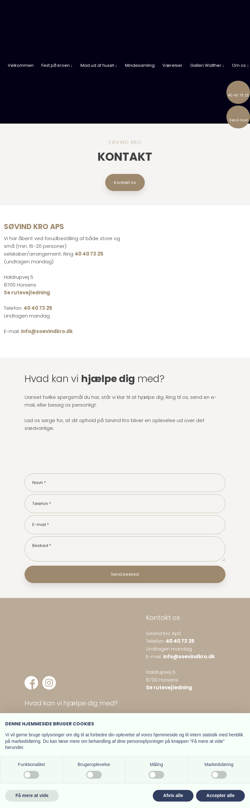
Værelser (172, 65)
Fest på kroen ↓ (57, 65)
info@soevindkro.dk (47, 331)
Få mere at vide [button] (32, 795)
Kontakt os (125, 182)
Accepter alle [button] (220, 795)
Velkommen (21, 65)
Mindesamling (140, 65)
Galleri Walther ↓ (207, 65)
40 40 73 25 (89, 253)
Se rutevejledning (27, 292)
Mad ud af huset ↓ (98, 65)
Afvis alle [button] (173, 795)
